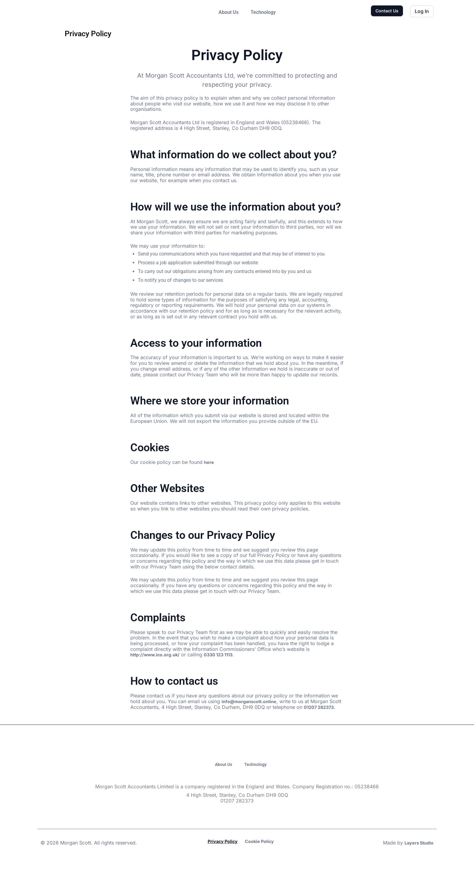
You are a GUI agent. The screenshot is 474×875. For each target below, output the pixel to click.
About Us (229, 12)
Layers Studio (417, 856)
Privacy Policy (221, 854)
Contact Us (386, 10)
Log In (422, 11)
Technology (263, 12)
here (209, 462)
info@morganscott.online (252, 701)
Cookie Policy (261, 854)
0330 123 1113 (225, 654)
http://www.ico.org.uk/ (157, 654)
